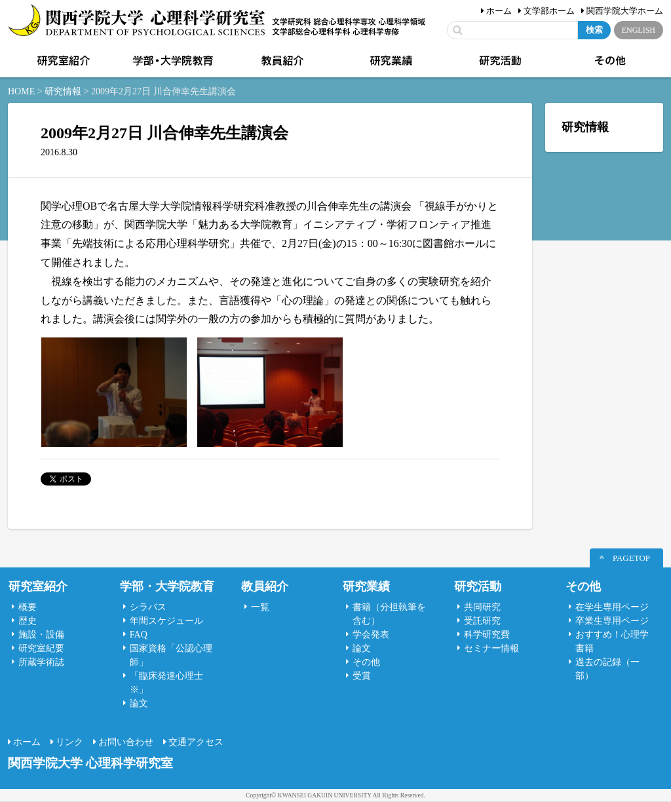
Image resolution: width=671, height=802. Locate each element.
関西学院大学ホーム (624, 11)
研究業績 (390, 61)
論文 (139, 703)
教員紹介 (281, 61)
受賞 (362, 676)
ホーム (499, 11)
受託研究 (482, 621)
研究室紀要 (41, 648)
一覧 (260, 607)
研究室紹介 (62, 61)
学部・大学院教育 (171, 61)
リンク (69, 742)
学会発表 (371, 635)
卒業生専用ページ (612, 621)
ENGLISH (638, 30)
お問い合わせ (125, 742)
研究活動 (499, 61)
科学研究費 (487, 635)
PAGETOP (631, 558)
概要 (27, 607)
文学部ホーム (549, 11)
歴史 (27, 621)
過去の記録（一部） (607, 669)
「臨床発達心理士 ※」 (166, 683)
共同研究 (482, 607)
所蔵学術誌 (41, 662)
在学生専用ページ (612, 607)
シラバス (148, 607)
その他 (608, 61)
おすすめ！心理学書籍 (612, 641)
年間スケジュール (166, 621)
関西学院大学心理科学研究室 (136, 21)
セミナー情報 (491, 648)
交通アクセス (195, 742)
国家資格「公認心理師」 (171, 655)
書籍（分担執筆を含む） (389, 614)
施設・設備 (41, 635)
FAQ (138, 635)
